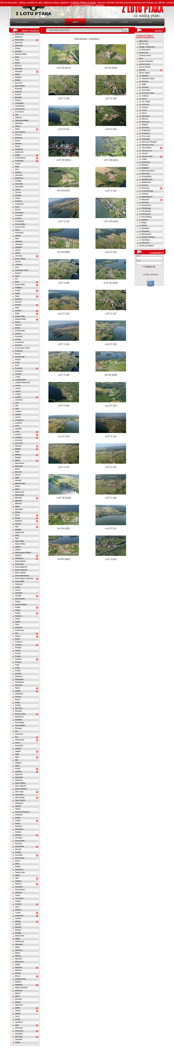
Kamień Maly (20, 285)
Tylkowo (18, 910)
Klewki (17, 322)
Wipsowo (18, 959)
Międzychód (19, 492)
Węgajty (18, 933)
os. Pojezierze (144, 133)
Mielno (17, 486)
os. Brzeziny (143, 81)
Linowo (18, 385)
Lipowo (18, 391)
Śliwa (17, 864)
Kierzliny (18, 302)
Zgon (17, 1025)
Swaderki (18, 826)
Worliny (18, 973)
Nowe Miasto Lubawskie (24, 578)
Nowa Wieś (19, 564)
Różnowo (18, 708)
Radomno (18, 676)
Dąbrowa (18, 117)
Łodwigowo (19, 420)
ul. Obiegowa (144, 199)
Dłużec (17, 126)
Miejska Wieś (20, 483)
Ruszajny (18, 728)
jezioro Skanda (144, 67)
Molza (17, 515)
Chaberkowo (20, 106)
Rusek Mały (19, 722)
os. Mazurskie (144, 116)
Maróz (17, 469)
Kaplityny (18, 287)
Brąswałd (18, 89)
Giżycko (18, 192)
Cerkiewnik (19, 103)
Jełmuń (18, 250)
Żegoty (17, 1042)
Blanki (17, 74)
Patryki (17, 613)
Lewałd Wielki (20, 380)
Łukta (17, 431)
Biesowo (18, 66)
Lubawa (18, 397)
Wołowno (18, 970)
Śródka (18, 867)
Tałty (17, 878)
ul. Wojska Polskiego (147, 237)
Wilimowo (18, 950)
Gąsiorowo (19, 178)
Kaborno (18, 273)
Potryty (17, 650)
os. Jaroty (142, 99)
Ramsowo (19, 685)
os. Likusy (143, 113)
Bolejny (18, 80)
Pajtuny (18, 601)
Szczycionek (20, 841)
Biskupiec (18, 71)
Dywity (17, 146)
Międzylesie (19, 495)
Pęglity (17, 622)
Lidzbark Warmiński (22, 383)
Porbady (18, 648)
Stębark (18, 806)
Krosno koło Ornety (22, 348)
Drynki (17, 141)
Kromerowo (19, 342)
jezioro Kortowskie (146, 61)
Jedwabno (19, 244)
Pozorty (18, 653)
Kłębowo (18, 325)
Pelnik (17, 619)
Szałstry (18, 832)
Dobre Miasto (20, 132)
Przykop (18, 662)
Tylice (17, 907)
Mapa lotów (19, 34)
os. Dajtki (142, 84)
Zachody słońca (145, 55)
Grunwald (18, 215)
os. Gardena (144, 87)
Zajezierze (19, 1005)
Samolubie (19, 746)
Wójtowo (18, 982)
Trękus (17, 895)
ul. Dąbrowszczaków (147, 171)
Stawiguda (19, 803)
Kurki (17, 365)
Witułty (17, 964)
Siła (16, 760)
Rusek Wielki (20, 725)
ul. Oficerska (144, 202)
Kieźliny (18, 305)
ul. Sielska (143, 225)
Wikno (17, 947)
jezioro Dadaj (20, 259)
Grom (17, 207)
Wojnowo (18, 967)
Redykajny (19, 694)
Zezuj (17, 1016)
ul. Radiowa (143, 220)
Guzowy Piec (20, 227)
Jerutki (17, 253)
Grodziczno (19, 204)
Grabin (17, 198)
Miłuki (17, 506)
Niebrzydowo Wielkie (23, 552)
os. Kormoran (144, 104)
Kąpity (17, 293)
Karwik (17, 290)
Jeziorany (18, 256)
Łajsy (17, 408)
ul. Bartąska (143, 165)
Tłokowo (18, 884)
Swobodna (19, 829)
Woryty (17, 976)
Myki (17, 527)
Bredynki (18, 92)
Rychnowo (19, 734)
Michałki (18, 480)
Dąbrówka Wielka (21, 120)
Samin (17, 743)
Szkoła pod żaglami (146, 246)
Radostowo (19, 679)
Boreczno (18, 83)
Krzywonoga (19, 357)
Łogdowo (18, 423)
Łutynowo (18, 440)
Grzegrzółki (19, 221)
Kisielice (18, 310)
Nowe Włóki (19, 581)
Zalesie (18, 1011)
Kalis (17, 282)
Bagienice (19, 37)
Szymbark (19, 855)
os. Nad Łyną (144, 122)
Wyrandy (18, 999)
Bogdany (18, 77)
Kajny (17, 276)
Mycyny (18, 524)
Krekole (18, 339)
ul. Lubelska (143, 194)
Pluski (17, 639)
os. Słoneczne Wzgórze (148, 142)
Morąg (17, 518)
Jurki (17, 267)
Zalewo (18, 1013)
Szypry (17, 861)
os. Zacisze (143, 153)
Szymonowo (19, 858)
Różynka (18, 711)
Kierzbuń (18, 299)
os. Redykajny (144, 139)
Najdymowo (19, 532)
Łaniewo (18, 411)
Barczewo (19, 43)
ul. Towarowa (144, 231)
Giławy (17, 189)
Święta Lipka (20, 872)
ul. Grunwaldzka (145, 176)
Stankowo (19, 780)
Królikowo (18, 351)
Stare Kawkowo (21, 789)
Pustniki (18, 673)
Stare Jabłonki (20, 786)
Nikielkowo (19, 558)
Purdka (18, 671)
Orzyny (18, 590)
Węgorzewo (19, 936)
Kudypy (18, 359)
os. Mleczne (143, 119)
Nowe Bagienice (21, 567)
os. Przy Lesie (144, 136)
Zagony (18, 1002)
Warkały (18, 927)
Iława (17, 238)
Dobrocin (18, 135)
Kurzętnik (18, 368)
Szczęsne (18, 838)
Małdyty (18, 457)
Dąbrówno (19, 123)
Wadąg (17, 921)
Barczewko (19, 40)
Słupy (17, 766)
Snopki (17, 769)
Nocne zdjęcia (144, 73)
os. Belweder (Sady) (146, 78)
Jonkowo (18, 264)
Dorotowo (18, 138)
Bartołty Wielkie (21, 54)
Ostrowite (18, 593)
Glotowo (18, 195)
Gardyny (18, 172)
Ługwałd (18, 429)
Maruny (18, 475)
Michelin (142, 70)
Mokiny (18, 512)
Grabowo (18, 201)
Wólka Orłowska (21, 988)
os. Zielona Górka (146, 156)
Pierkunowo (19, 630)
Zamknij (99, 5)
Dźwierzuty (19, 152)
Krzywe (18, 354)
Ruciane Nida (20, 714)
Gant (17, 169)
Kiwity (17, 313)
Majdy (17, 452)
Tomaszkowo (20, 890)
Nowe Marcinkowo (22, 576)
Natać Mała (19, 541)
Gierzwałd (19, 184)
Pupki (17, 665)
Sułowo (18, 820)
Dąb (16, 115)
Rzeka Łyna (143, 53)
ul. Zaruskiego (144, 240)
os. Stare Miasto (145, 148)
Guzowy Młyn (20, 224)
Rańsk (17, 688)
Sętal (17, 754)
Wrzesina (18, 990)
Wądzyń (18, 930)
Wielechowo (19, 941)
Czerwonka (19, 112)
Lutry (17, 403)
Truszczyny (19, 898)
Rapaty (18, 691)
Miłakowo (18, 501)
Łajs (16, 406)
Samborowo (19, 740)
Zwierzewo (19, 1031)
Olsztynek (19, 584)
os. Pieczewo (144, 127)
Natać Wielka (20, 544)
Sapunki (18, 748)
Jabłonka (18, 241)
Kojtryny (18, 334)
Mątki (17, 478)
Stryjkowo (18, 815)
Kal (16, 279)
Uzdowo (18, 918)
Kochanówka (20, 331)
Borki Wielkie (20, 86)
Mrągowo (18, 521)
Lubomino (19, 400)
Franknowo (19, 161)
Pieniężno (19, 627)
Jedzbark (18, 247)
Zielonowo (19, 1028)
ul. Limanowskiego (146, 191)
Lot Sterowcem (145, 50)
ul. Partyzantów (145, 205)
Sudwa (17, 818)
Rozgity (18, 705)
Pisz (16, 633)
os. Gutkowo (144, 96)
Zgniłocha (18, 1022)
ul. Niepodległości (145, 197)
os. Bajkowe (143, 76)
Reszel (17, 699)
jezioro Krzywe (144, 64)
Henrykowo (19, 233)
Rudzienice (19, 717)
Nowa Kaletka (20, 561)
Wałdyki (18, 924)
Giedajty (18, 181)
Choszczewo (20, 109)
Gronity (18, 210)
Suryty (17, 823)
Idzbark (18, 236)
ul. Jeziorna (143, 185)
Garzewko (19, 175)
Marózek (18, 472)
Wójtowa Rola (20, 979)
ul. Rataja (142, 223)
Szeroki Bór (19, 846)
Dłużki (17, 129)
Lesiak (17, 377)
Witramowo (19, 962)
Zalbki (17, 1008)
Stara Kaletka (20, 783)
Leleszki (18, 374)
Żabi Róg (18, 1036)
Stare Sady (19, 792)
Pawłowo (18, 616)
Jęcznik (18, 262)
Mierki (17, 489)
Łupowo (18, 434)
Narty (17, 535)
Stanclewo (19, 777)
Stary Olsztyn (20, 800)
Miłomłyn (18, 504)
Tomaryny (18, 887)
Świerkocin (19, 869)
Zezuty (17, 1019)
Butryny (18, 100)
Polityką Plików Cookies (83, 2)
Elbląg (17, 155)
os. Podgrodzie (145, 130)
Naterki (18, 547)
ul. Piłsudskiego (145, 211)
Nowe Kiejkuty (20, 573)
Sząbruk (18, 835)
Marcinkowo (19, 463)
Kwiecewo (19, 371)
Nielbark (18, 555)
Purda (17, 668)
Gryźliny (18, 218)
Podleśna (18, 642)
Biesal (17, 63)
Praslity (18, 656)
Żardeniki (18, 1039)
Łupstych (18, 437)
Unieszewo (19, 915)
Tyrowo (18, 913)
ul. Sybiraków (144, 228)
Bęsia (17, 60)
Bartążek (18, 51)
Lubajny (18, 394)
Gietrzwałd (19, 187)
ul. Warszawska (145, 234)
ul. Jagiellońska (145, 182)
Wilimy (17, 953)
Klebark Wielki (20, 319)
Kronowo (18, 345)
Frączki (18, 164)
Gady (17, 166)
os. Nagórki (143, 125)
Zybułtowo (19, 1034)
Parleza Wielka (21, 604)
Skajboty (18, 763)
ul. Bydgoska (144, 168)
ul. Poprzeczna (144, 214)
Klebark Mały (20, 316)
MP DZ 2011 (144, 44)
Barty (17, 57)
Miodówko (19, 509)
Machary (18, 446)
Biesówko (18, 68)
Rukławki (18, 720)
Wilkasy (18, 956)
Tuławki (18, 901)
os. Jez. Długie (144, 102)
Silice (17, 757)
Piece (17, 625)
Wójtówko (18, 985)
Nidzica (18, 550)
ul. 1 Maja (142, 159)
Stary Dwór (19, 794)
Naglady (18, 529)
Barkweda (19, 45)
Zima (141, 58)
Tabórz (17, 875)
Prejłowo (18, 659)
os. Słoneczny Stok (146, 145)
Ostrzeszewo (20, 599)
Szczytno (18, 843)
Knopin (17, 328)
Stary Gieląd (19, 797)
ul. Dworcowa (144, 174)
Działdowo (19, 149)
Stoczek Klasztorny (22, 812)
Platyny (18, 636)
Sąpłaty (18, 751)
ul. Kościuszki (144, 188)
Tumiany (18, 904)
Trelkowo (18, 892)
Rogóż (17, 702)
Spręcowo (19, 774)
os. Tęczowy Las (145, 151)
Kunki (17, 362)
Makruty (18, 455)
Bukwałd (18, 97)
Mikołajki (18, 498)
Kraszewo (19, 336)
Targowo (18, 881)
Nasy (17, 538)
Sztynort (18, 849)
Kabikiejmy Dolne (21, 270)
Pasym (17, 610)
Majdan (18, 449)
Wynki (17, 996)
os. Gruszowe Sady (146, 93)
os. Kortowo (143, 107)
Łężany (18, 417)
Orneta (17, 587)
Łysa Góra (19, 443)
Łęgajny (18, 414)
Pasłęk (17, 607)
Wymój (17, 993)
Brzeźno (18, 94)
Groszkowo (19, 213)
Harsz (17, 230)
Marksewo (19, 466)
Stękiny (18, 809)
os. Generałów (144, 90)
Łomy (17, 426)
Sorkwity (18, 771)
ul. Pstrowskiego (145, 217)
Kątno (17, 296)
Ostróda (18, 596)
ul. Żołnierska (144, 243)
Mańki (17, 460)
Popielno (18, 645)
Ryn (16, 737)
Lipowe (18, 388)
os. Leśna (142, 110)
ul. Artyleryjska (144, 162)
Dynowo (18, 143)
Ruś (16, 731)
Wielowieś (19, 944)
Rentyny (18, 697)
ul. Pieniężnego (145, 208)
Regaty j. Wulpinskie (146, 47)
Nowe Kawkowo (21, 570)
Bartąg (17, 48)
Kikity (17, 308)
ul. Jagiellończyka (145, 179)
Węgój (17, 939)
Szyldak (18, 852)
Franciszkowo (20, 158)
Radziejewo (19, 682)
